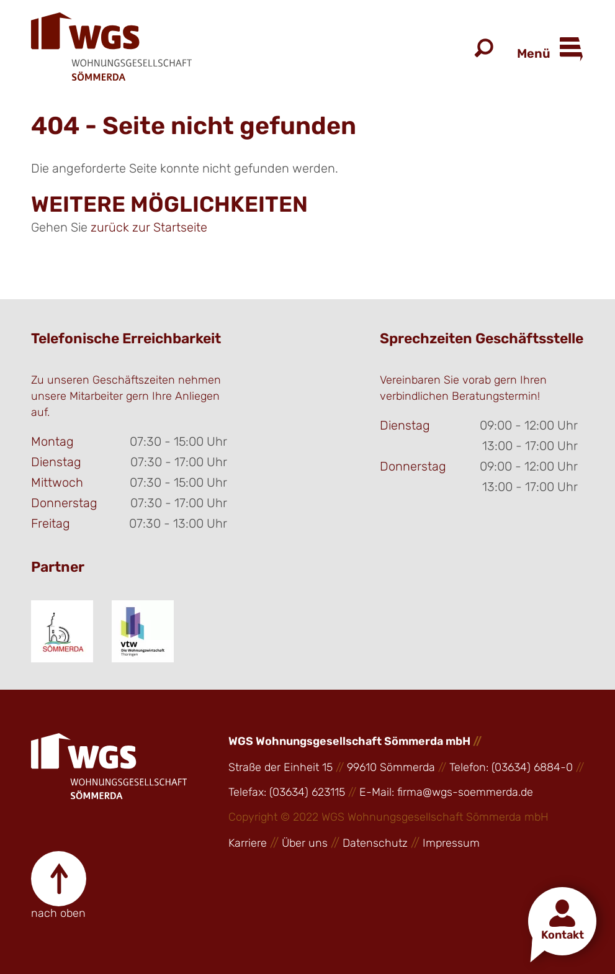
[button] (562, 921)
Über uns (305, 843)
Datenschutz (375, 843)
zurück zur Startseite (149, 227)
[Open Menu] (567, 50)
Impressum (451, 843)
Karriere (247, 843)
